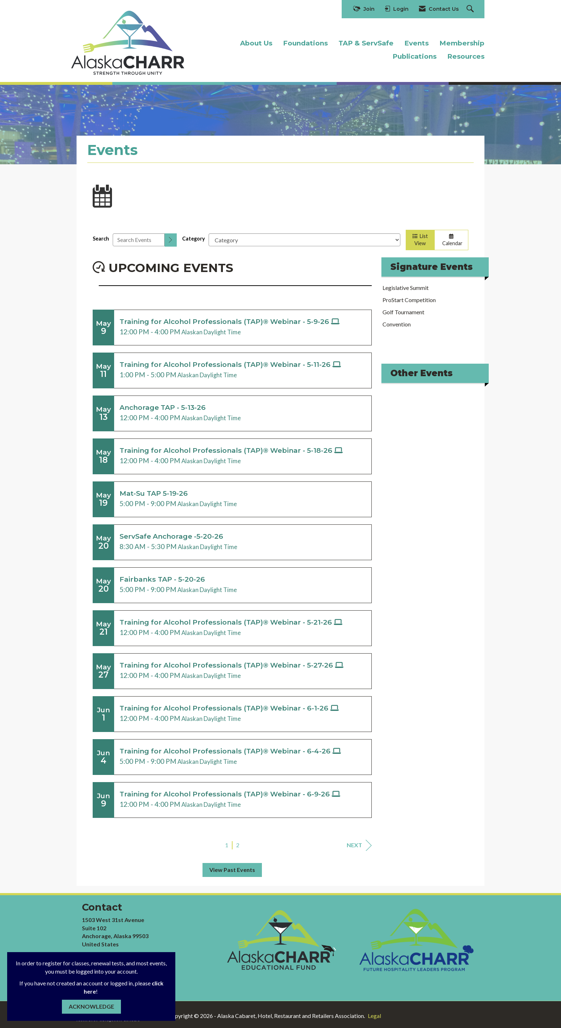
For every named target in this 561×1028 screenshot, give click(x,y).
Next (359, 845)
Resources (465, 56)
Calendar (451, 240)
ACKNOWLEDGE (91, 1006)
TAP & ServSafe (366, 43)
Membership (461, 43)
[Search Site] (471, 9)
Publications (414, 56)
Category (193, 239)
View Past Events (232, 869)
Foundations (305, 43)
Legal (374, 1015)
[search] (171, 240)
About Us (256, 43)
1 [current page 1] (226, 845)
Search (101, 239)
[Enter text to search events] (139, 239)
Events (416, 43)
